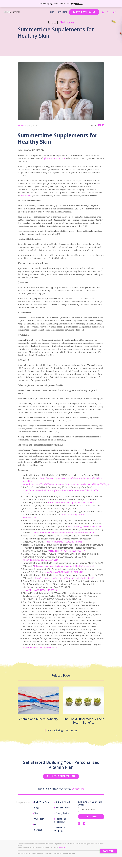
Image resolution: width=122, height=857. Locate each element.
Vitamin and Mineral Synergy (38, 719)
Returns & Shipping (60, 829)
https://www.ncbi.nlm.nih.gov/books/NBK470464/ (71, 502)
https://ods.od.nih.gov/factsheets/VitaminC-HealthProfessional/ (64, 532)
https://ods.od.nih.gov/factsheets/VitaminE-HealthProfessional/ (64, 578)
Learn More (62, 12)
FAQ (35, 824)
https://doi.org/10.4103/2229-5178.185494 (63, 572)
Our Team (38, 818)
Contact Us (78, 788)
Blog (35, 807)
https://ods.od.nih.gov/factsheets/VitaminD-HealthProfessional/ (64, 566)
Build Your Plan (41, 802)
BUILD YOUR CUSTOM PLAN (61, 776)
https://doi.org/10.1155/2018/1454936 (64, 541)
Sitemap (56, 853)
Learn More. (61, 847)
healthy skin (26, 196)
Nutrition (66, 22)
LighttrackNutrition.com (54, 158)
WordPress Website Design (67, 853)
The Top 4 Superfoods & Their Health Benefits (83, 720)
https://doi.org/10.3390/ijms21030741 (40, 647)
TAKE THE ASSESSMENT (84, 12)
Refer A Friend (62, 802)
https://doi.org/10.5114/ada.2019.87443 (66, 550)
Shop (52, 12)
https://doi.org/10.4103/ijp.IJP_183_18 (40, 590)
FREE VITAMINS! (108, 851)
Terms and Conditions (60, 820)
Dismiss (79, 3)
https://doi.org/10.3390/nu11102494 (85, 526)
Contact (37, 830)
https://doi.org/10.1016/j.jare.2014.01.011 (42, 560)
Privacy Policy (61, 813)
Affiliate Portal (62, 807)
